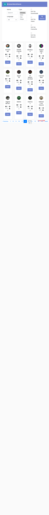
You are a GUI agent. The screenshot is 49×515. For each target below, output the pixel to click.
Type (20, 9)
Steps (23, 19)
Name (9, 9)
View (7, 62)
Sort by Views (33, 20)
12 (25, 121)
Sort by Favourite (34, 28)
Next (46, 121)
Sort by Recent (33, 36)
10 (19, 121)
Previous (5, 121)
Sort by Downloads (34, 12)
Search (42, 18)
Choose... (23, 13)
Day (23, 17)
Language (10, 16)
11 (22, 121)
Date (23, 15)
